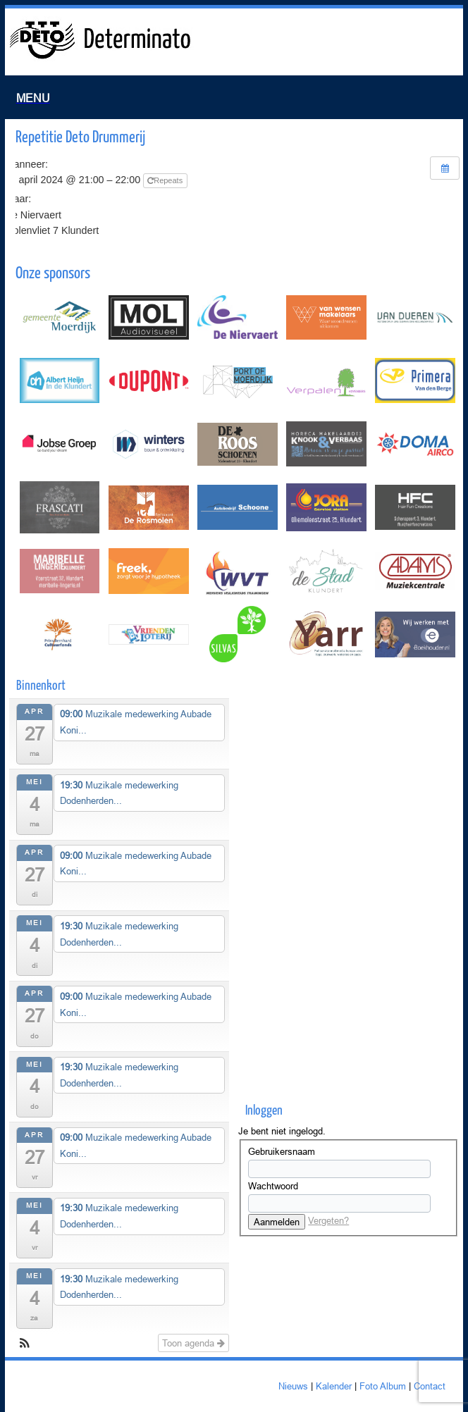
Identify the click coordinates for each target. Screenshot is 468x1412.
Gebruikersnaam (281, 1151)
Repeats (166, 180)
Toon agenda (193, 1343)
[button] (24, 1344)
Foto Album (382, 1386)
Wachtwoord (273, 1185)
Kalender (334, 1386)
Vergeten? (328, 1220)
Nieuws (293, 1386)
